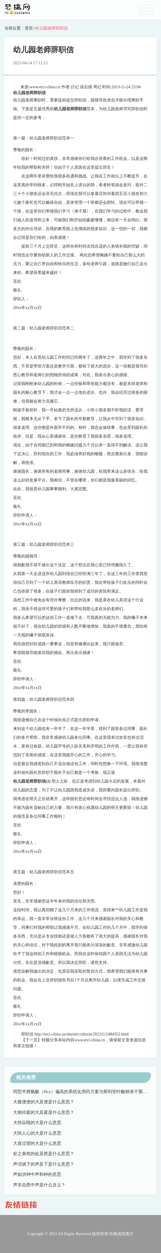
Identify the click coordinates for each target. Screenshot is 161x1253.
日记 (75, 87)
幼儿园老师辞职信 (51, 28)
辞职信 (27, 1034)
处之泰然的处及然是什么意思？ (43, 1153)
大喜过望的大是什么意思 (37, 1143)
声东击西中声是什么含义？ (39, 1185)
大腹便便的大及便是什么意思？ (43, 1102)
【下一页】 (31, 1040)
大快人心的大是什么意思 (37, 1133)
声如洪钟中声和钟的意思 (37, 1174)
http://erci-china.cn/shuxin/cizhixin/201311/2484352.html (82, 1034)
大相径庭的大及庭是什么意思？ (43, 1112)
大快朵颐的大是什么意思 (37, 1122)
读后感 (86, 87)
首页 (29, 28)
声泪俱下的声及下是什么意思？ (43, 1164)
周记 (97, 87)
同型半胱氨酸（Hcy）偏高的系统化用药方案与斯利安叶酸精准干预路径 (82, 1091)
